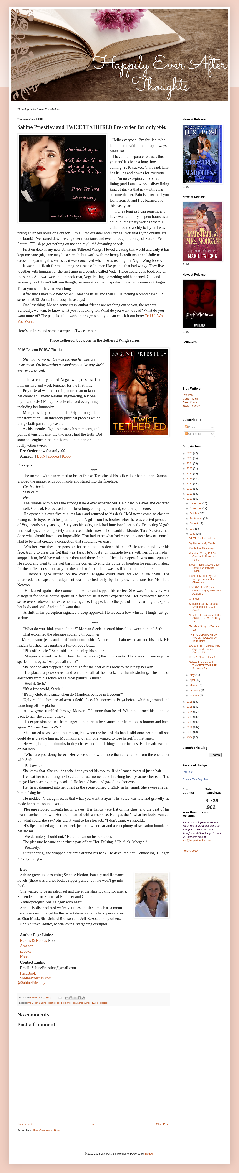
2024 (190, 463)
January (195, 695)
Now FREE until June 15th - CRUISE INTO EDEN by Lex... (205, 618)
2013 (190, 716)
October (195, 513)
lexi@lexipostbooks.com (197, 840)
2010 (190, 732)
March (194, 685)
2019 (190, 488)
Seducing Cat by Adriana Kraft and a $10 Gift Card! (203, 607)
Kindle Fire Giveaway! (201, 548)
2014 (190, 711)
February (195, 690)
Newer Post (25, 1124)
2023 (190, 468)
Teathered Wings (81, 1003)
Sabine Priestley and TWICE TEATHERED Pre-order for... (203, 665)
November (196, 508)
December (196, 503)
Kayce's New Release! (202, 657)
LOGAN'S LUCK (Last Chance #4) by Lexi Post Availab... (205, 590)
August (194, 523)
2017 (190, 498)
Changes (194, 598)
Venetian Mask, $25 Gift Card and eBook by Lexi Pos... (204, 556)
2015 (190, 706)
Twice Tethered (99, 1003)
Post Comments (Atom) (46, 1130)
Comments (193, 433)
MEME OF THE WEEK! (202, 538)
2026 (190, 453)
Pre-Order (32, 1003)
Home (94, 1124)
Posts (190, 427)
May (192, 675)
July (192, 528)
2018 (190, 493)
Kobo (66, 456)
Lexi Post (187, 772)
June (193, 533)
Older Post (162, 1124)
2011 (190, 727)
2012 (190, 721)
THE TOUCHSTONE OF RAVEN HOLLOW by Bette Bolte (203, 638)
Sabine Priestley (47, 1003)
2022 (190, 473)
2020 (190, 483)
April (193, 680)
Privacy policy (190, 850)
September (196, 518)
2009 (190, 737)
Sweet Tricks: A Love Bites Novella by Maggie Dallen (204, 568)
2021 (190, 478)
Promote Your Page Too (195, 779)
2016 (190, 701)
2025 (190, 458)
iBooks (54, 456)
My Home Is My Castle (202, 543)
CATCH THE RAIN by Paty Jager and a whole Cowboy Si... (204, 649)
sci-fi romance (64, 1003)
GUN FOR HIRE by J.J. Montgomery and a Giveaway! (202, 579)
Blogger (149, 1153)
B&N (41, 456)
